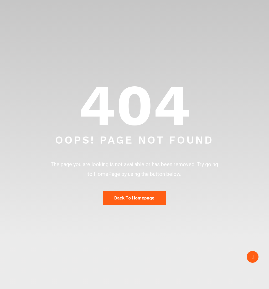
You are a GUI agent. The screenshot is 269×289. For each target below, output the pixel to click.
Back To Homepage (134, 198)
